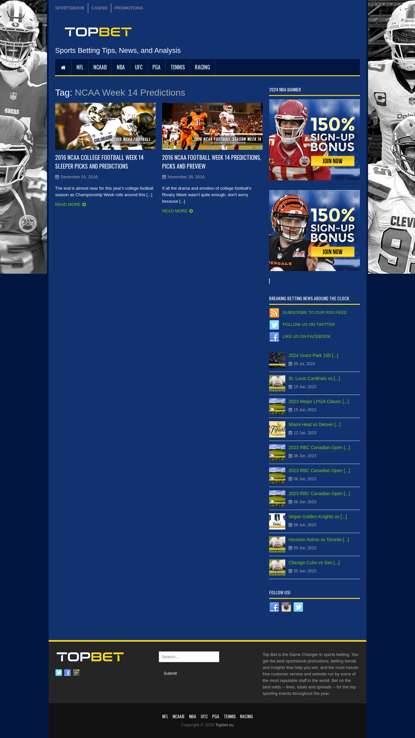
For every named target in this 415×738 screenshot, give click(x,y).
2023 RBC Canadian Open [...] (319, 447)
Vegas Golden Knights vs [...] (318, 516)
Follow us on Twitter (309, 324)
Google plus (76, 672)
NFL (80, 67)
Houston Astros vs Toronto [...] (319, 539)
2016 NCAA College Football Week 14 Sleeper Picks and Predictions (99, 161)
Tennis (178, 67)
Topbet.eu (224, 724)
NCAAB (100, 67)
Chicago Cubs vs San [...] (314, 562)
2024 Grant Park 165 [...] (313, 355)
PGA (156, 67)
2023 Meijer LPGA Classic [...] (319, 401)
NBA (121, 67)
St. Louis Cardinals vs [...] (314, 378)
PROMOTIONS (128, 8)
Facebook (67, 672)
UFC (138, 67)
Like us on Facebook (307, 336)
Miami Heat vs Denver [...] (315, 424)
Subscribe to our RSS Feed (315, 312)
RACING (202, 67)
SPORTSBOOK (70, 8)
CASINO (99, 8)
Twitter (58, 672)
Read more (68, 204)
